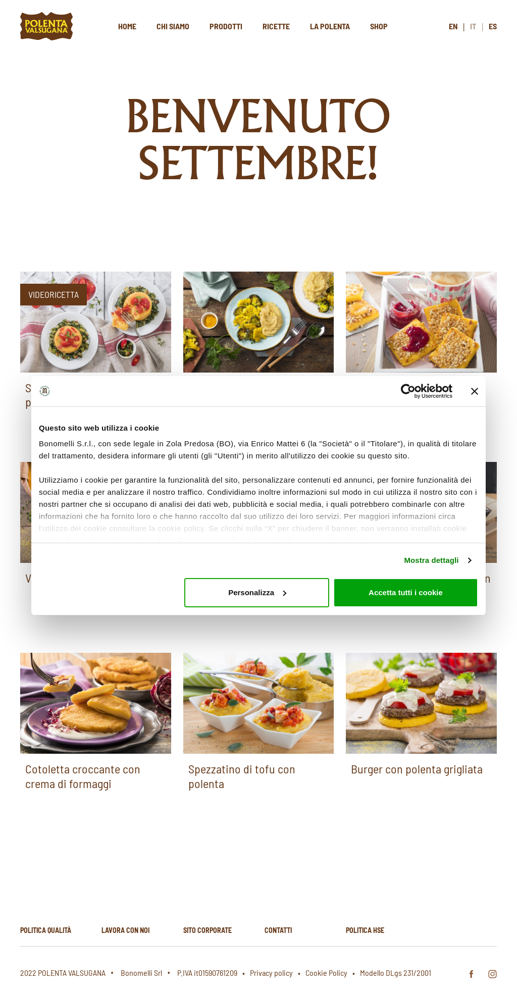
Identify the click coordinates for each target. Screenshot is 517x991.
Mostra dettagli (431, 560)
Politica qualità (45, 930)
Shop (379, 26)
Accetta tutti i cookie (406, 592)
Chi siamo (173, 26)
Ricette (276, 26)
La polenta (330, 26)
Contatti (278, 930)
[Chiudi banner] (474, 391)
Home (127, 26)
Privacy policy (271, 972)
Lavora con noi (125, 930)
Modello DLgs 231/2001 (395, 972)
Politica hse (365, 930)
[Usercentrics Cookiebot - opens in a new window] (408, 391)
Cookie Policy (326, 972)
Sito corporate (207, 930)
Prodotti (226, 26)
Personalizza (257, 592)
